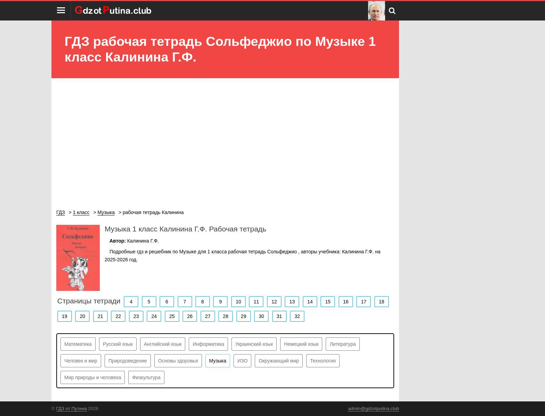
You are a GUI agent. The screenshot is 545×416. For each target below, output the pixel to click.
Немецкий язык (301, 344)
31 (279, 316)
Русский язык (118, 344)
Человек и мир (80, 361)
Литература (343, 344)
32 (297, 316)
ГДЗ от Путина (71, 408)
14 (310, 301)
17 (364, 301)
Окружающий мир (279, 361)
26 (190, 316)
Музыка (218, 361)
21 (100, 316)
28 (225, 316)
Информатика (208, 344)
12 (274, 301)
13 (292, 301)
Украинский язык (254, 344)
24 (154, 316)
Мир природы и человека (92, 377)
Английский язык (163, 344)
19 (64, 316)
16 (346, 301)
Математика (78, 344)
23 (136, 316)
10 (238, 301)
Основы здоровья (178, 361)
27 (208, 316)
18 (381, 301)
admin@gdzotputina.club (373, 408)
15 (328, 301)
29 (243, 316)
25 (172, 316)
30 (261, 316)
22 (118, 316)
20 (82, 316)
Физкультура (146, 377)
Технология (323, 361)
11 (256, 301)
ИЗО (242, 361)
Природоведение (127, 361)
